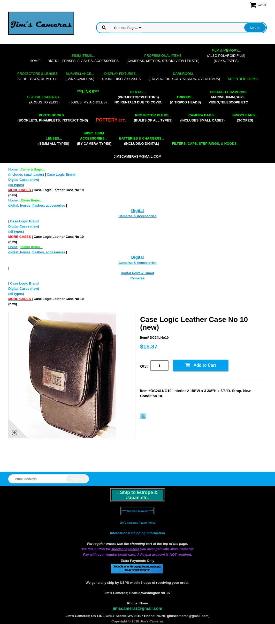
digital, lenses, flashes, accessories (83, 58)
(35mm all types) (54, 140)
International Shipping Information (137, 533)
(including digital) (141, 140)
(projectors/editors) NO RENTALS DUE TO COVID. (138, 97)
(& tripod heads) (185, 99)
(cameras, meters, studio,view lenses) (162, 58)
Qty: (144, 366)
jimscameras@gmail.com (138, 156)
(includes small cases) (202, 117)
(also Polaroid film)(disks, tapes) (226, 55)
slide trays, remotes (37, 76)
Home (35, 61)
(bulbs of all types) (153, 117)
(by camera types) (94, 138)
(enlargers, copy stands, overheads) (184, 76)
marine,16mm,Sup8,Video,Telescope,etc (228, 97)
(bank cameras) (79, 76)
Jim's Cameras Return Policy (137, 522)
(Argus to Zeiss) (44, 99)
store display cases (121, 76)
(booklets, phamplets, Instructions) (52, 117)
